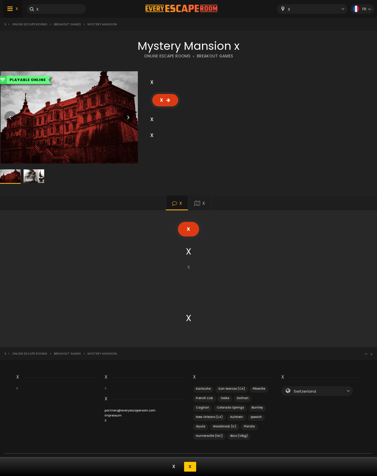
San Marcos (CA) (231, 388)
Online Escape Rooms (29, 24)
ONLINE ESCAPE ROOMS (167, 56)
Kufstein (236, 417)
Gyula (200, 426)
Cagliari (202, 407)
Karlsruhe (203, 388)
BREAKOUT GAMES (215, 56)
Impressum (113, 415)
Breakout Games (67, 24)
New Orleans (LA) (209, 417)
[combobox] (312, 9)
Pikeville (259, 388)
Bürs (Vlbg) (239, 436)
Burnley (257, 407)
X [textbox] (289, 9)
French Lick (204, 398)
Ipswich (256, 417)
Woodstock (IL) (224, 426)
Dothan (243, 398)
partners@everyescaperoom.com (130, 410)
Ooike (225, 398)
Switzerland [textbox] (305, 391)
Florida (249, 426)
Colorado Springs (230, 407)
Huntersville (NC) (209, 436)
